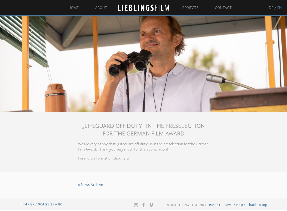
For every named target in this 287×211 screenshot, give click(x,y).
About (101, 8)
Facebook (144, 205)
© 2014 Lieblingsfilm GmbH (186, 205)
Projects (190, 8)
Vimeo (151, 205)
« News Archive (90, 185)
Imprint (214, 205)
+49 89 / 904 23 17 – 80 (42, 204)
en (279, 8)
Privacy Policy (235, 205)
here (125, 159)
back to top (258, 205)
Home (73, 8)
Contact (223, 8)
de (271, 8)
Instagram (136, 205)
